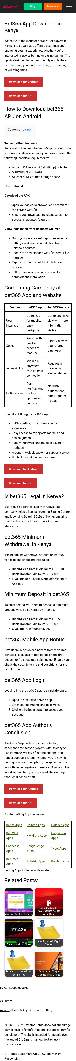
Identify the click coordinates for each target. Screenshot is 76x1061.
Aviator (5, 1010)
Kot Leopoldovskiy (16, 988)
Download (53, 6)
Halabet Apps (60, 825)
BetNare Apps (60, 861)
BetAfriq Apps (36, 861)
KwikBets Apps (37, 835)
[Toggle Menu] (69, 6)
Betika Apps (14, 825)
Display (27, 129)
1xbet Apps (58, 848)
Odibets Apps (36, 825)
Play (32, 6)
